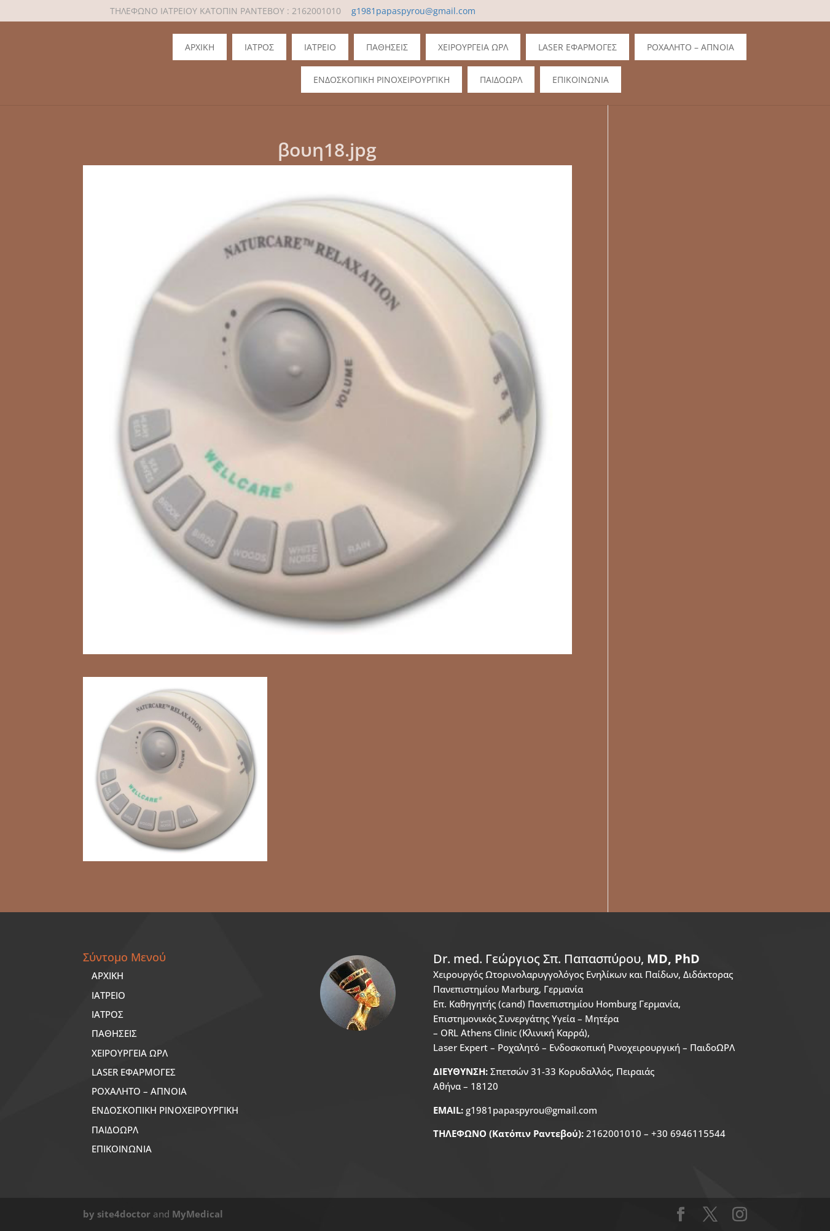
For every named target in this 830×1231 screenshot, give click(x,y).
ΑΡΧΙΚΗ (107, 975)
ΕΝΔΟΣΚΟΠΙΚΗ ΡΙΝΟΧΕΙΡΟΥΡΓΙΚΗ (165, 1110)
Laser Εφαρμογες (577, 47)
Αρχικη (199, 47)
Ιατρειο (320, 47)
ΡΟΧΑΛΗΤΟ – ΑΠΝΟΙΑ (139, 1091)
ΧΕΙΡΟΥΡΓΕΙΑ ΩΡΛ (130, 1053)
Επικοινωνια (580, 79)
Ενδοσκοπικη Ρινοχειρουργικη (381, 79)
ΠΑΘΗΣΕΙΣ (114, 1033)
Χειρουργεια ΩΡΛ (473, 47)
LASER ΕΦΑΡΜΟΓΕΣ (134, 1072)
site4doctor (124, 1214)
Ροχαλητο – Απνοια (690, 47)
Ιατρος (259, 47)
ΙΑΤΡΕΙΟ (108, 995)
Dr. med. (566, 958)
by (89, 1214)
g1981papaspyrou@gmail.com (515, 1110)
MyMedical (197, 1214)
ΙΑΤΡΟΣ (107, 1014)
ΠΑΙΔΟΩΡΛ (501, 79)
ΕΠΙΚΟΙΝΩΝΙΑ (122, 1149)
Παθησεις (387, 47)
